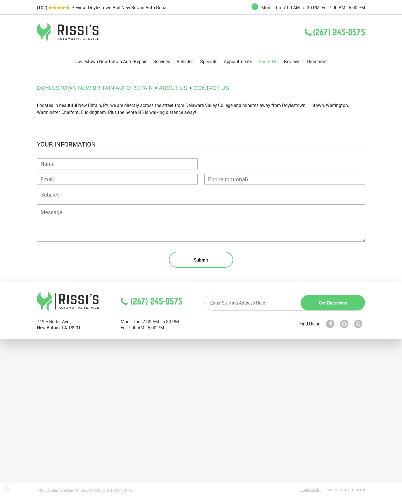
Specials (208, 61)
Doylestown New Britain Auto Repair (111, 61)
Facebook (330, 324)
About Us (268, 61)
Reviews (292, 61)
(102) (42, 7)
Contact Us (211, 88)
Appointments (238, 61)
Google (344, 324)
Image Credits (310, 490)
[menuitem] (110, 61)
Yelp (358, 324)
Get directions (333, 303)
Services (161, 61)
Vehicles (185, 61)
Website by (346, 490)
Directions (317, 61)
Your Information (66, 144)
